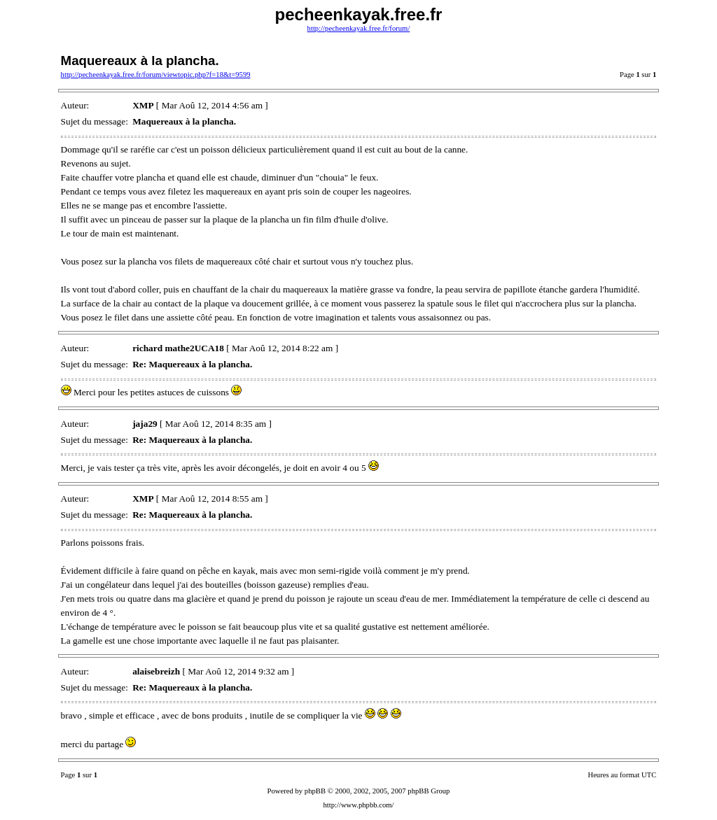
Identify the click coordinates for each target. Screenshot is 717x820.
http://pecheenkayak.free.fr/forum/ (358, 28)
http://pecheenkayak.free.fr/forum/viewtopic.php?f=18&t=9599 (156, 74)
